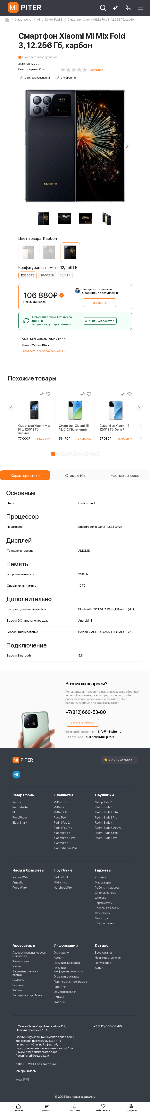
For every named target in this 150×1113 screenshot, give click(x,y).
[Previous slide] (11, 408)
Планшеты (63, 795)
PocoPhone (20, 817)
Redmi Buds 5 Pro (106, 838)
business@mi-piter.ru (101, 737)
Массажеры (103, 882)
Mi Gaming (60, 882)
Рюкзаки (18, 985)
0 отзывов (96, 70)
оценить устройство (99, 321)
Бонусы (59, 997)
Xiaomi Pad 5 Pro (65, 838)
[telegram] (16, 774)
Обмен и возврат (65, 992)
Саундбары (102, 913)
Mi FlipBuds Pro (104, 802)
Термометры (103, 903)
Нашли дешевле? (35, 302)
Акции (99, 968)
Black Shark (19, 822)
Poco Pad (60, 817)
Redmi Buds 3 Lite (106, 812)
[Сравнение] (42, 394)
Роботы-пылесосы (107, 887)
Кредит (59, 957)
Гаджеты (103, 870)
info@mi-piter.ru (109, 731)
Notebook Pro (63, 887)
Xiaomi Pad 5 (62, 833)
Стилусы (100, 898)
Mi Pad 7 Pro (62, 812)
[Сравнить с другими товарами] (34, 77)
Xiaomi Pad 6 (62, 843)
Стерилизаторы (105, 892)
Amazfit (17, 882)
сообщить (99, 303)
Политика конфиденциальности (68, 969)
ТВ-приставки (104, 923)
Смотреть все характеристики (43, 351)
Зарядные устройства (27, 995)
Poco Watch (20, 887)
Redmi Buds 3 (103, 807)
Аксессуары (23, 945)
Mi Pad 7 (59, 807)
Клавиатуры (20, 961)
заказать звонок (82, 722)
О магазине (61, 952)
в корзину (44, 438)
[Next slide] (127, 146)
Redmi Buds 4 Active (108, 827)
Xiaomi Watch (21, 877)
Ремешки (18, 980)
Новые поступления (108, 957)
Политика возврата (67, 963)
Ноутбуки (63, 870)
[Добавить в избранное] (65, 77)
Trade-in (59, 1002)
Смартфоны (23, 795)
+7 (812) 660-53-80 (107, 1026)
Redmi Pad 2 (62, 822)
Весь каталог (103, 952)
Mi (13, 812)
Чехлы (16, 966)
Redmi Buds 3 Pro (106, 817)
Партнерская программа (70, 981)
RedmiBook (61, 877)
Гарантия (60, 987)
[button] (47, 1108)
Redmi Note (20, 807)
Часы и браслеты (28, 870)
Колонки (100, 877)
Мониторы (102, 918)
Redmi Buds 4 (104, 822)
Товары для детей (107, 908)
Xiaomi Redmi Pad (65, 848)
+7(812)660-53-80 (85, 712)
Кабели (17, 990)
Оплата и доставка (66, 976)
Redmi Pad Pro (63, 827)
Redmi (16, 802)
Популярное (103, 963)
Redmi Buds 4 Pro (106, 833)
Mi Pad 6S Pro (62, 802)
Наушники (104, 795)
